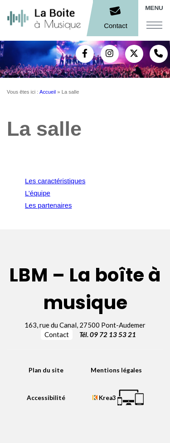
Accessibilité (46, 397)
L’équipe (37, 193)
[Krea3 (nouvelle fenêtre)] (118, 397)
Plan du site (46, 370)
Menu (154, 8)
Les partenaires (48, 205)
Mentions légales (116, 370)
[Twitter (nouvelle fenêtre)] (134, 54)
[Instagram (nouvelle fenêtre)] (110, 54)
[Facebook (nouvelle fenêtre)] (85, 54)
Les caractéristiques (55, 181)
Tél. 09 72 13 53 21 (107, 334)
